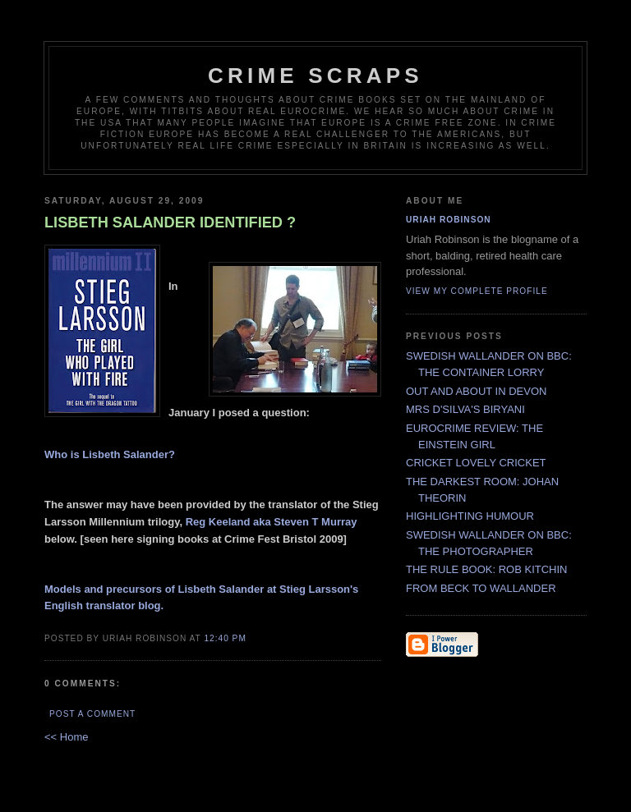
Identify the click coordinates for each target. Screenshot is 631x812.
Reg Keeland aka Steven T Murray (271, 522)
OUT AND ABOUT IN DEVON (476, 391)
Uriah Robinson (448, 219)
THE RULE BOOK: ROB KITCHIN (486, 569)
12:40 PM (225, 638)
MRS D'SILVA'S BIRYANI (465, 409)
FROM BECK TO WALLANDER (481, 588)
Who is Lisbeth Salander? (109, 454)
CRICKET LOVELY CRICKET (476, 462)
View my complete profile (477, 291)
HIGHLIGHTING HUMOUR (470, 516)
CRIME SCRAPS (315, 75)
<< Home (66, 737)
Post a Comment (92, 713)
